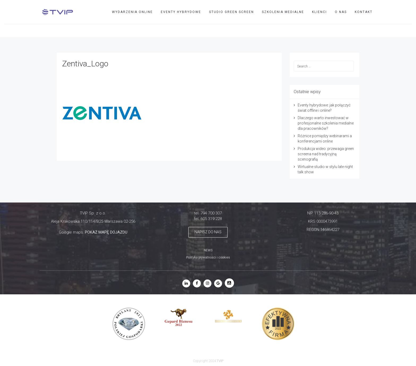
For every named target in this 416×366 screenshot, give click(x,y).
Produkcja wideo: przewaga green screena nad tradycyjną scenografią (326, 154)
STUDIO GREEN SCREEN (231, 12)
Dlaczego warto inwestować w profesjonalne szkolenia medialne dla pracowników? (326, 123)
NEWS (208, 250)
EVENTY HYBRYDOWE (181, 12)
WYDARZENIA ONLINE (132, 12)
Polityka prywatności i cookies (208, 257)
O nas (341, 12)
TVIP (380, 30)
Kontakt (363, 12)
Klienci (319, 12)
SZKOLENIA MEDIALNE (283, 12)
